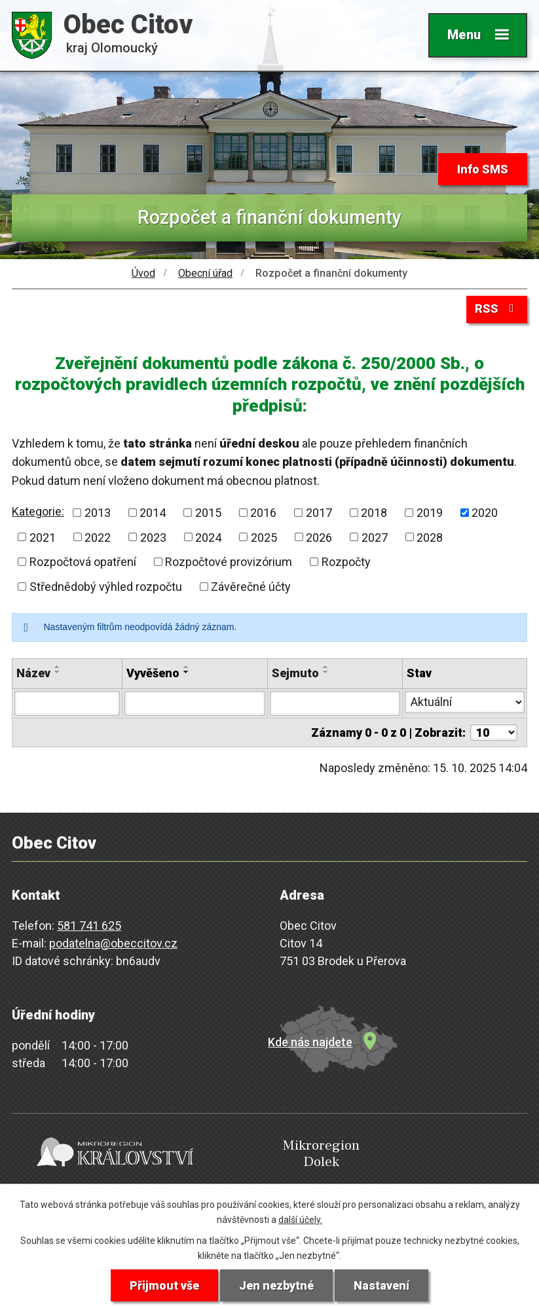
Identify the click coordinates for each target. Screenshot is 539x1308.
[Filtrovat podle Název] (67, 703)
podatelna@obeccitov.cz (113, 943)
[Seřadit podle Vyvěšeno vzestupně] (186, 666)
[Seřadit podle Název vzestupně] (57, 666)
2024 (208, 537)
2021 (42, 537)
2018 (374, 513)
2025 (264, 537)
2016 (263, 513)
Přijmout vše (164, 1285)
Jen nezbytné (276, 1285)
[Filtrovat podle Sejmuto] (335, 703)
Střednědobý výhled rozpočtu (105, 586)
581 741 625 (89, 925)
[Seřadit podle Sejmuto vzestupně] (326, 666)
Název (33, 673)
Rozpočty (346, 562)
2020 (485, 513)
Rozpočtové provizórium (228, 562)
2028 (430, 537)
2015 (208, 513)
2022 (97, 537)
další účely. (300, 1219)
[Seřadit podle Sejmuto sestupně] (326, 672)
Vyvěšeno (152, 673)
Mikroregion (267, 1154)
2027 (375, 537)
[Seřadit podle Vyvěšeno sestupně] (186, 672)
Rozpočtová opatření (82, 562)
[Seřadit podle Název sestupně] (57, 672)
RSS (497, 308)
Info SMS (482, 169)
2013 (97, 513)
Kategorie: (38, 511)
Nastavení (381, 1285)
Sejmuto (295, 673)
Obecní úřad (205, 273)
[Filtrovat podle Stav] (465, 702)
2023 (153, 537)
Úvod (143, 273)
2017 (319, 513)
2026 (319, 537)
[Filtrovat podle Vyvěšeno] (194, 703)
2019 (430, 513)
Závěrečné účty (251, 586)
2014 (152, 513)
